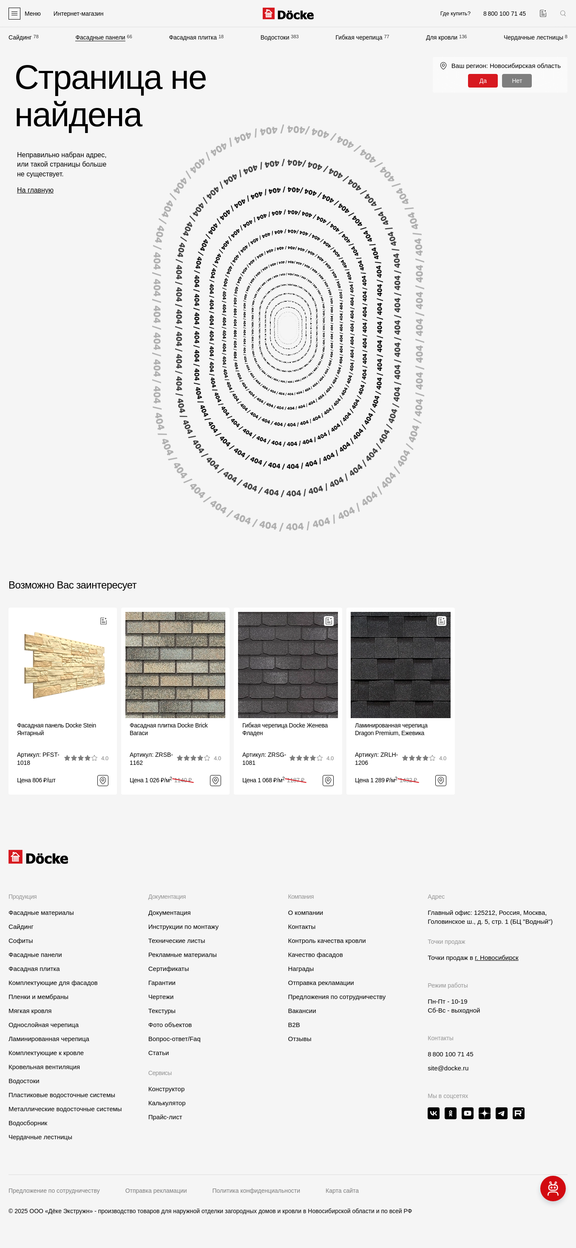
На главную (35, 190)
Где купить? (455, 13)
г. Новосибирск (497, 957)
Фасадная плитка (193, 37)
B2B (294, 1024)
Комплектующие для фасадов (53, 982)
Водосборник (28, 1122)
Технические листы (176, 940)
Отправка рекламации (321, 982)
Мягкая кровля (30, 1010)
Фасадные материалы (41, 912)
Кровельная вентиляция (44, 1066)
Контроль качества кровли (327, 940)
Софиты (21, 940)
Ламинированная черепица (49, 1038)
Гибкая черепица (358, 37)
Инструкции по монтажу (183, 926)
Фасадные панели (100, 37)
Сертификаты (168, 968)
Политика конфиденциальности (257, 1191)
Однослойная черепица (44, 1024)
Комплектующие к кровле (46, 1052)
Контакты (301, 926)
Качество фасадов (315, 954)
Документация (169, 912)
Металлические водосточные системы (65, 1108)
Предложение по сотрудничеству (54, 1191)
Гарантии (162, 982)
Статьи (158, 1052)
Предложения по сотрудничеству (337, 996)
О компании (305, 912)
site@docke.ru (448, 1068)
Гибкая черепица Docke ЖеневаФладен (285, 729)
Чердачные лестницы (533, 37)
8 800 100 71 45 (450, 1054)
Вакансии (302, 1010)
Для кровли (441, 37)
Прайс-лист (165, 1117)
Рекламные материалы (182, 954)
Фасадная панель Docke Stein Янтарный (56, 729)
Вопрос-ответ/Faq (174, 1038)
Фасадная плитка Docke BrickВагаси (169, 729)
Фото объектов (170, 1024)
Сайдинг (20, 37)
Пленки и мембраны (38, 996)
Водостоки (275, 37)
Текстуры (162, 1010)
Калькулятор (167, 1103)
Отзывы (299, 1038)
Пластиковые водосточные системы (62, 1094)
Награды (301, 968)
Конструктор (166, 1088)
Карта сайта (342, 1191)
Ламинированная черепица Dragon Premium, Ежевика (391, 729)
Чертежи (161, 996)
